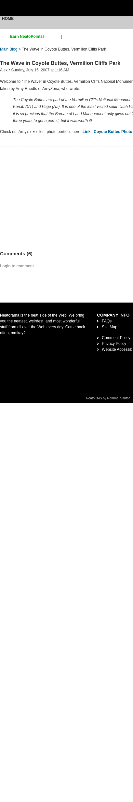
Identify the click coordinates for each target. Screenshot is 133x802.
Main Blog (8, 49)
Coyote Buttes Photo (113, 131)
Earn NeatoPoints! (27, 36)
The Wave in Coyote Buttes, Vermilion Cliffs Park (60, 63)
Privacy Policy (114, 343)
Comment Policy (116, 337)
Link (87, 131)
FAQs (107, 321)
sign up (53, 36)
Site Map (109, 327)
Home (8, 18)
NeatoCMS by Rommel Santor (108, 398)
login (67, 36)
